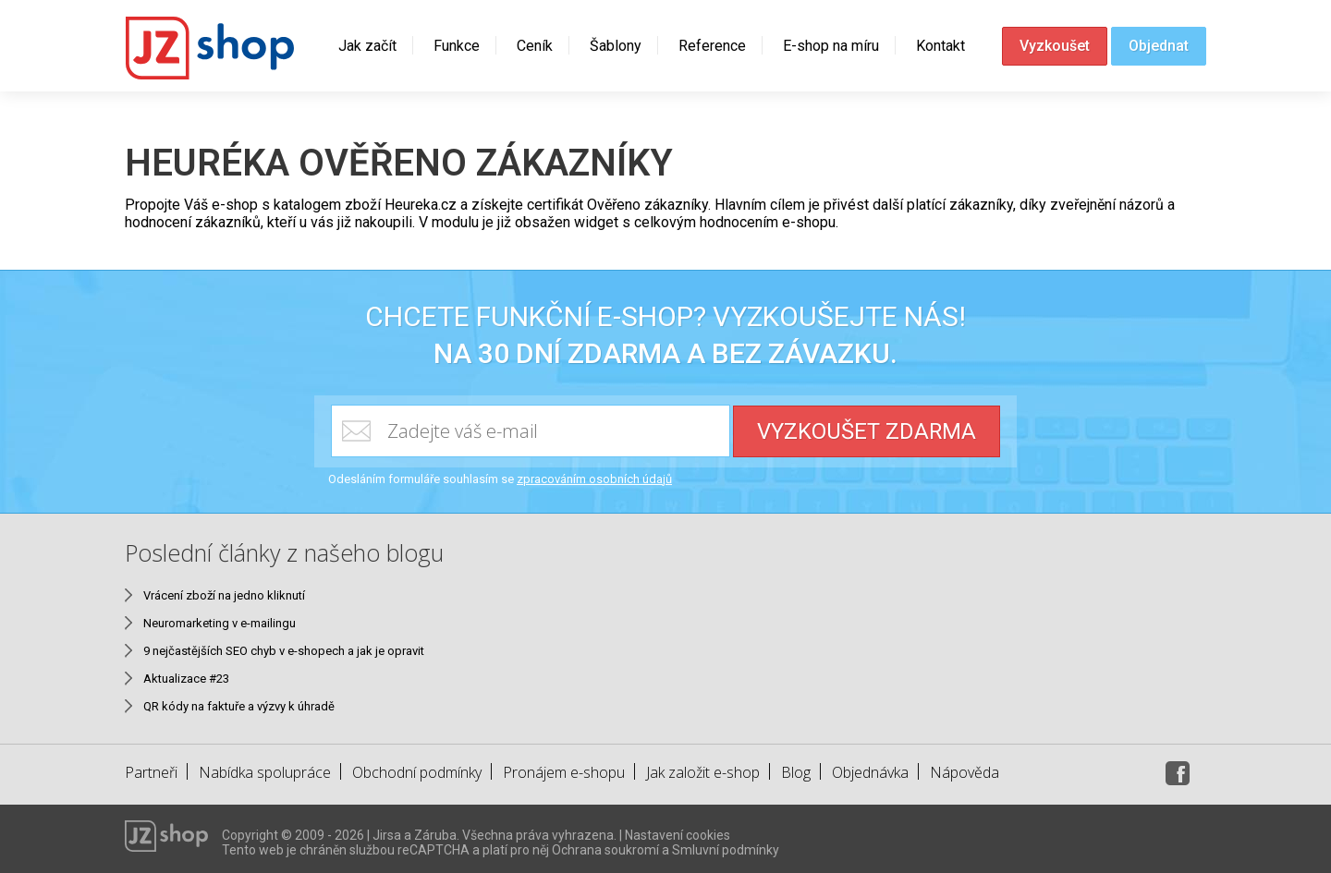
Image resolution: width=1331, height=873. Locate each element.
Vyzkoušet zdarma (867, 430)
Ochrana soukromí (605, 850)
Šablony (615, 46)
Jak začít (367, 46)
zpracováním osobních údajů (594, 478)
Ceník (535, 46)
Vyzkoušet (1055, 46)
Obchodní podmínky (417, 772)
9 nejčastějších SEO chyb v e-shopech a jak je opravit (283, 651)
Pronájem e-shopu (564, 772)
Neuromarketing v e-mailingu (219, 623)
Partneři (151, 772)
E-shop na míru (831, 46)
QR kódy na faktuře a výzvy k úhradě (239, 706)
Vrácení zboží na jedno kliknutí (224, 595)
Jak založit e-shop (703, 772)
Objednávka (870, 772)
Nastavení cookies (677, 835)
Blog (796, 772)
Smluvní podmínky (725, 850)
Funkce (456, 46)
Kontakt (940, 46)
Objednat (1159, 46)
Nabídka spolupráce (265, 772)
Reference (712, 46)
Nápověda (964, 772)
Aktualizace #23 (186, 678)
